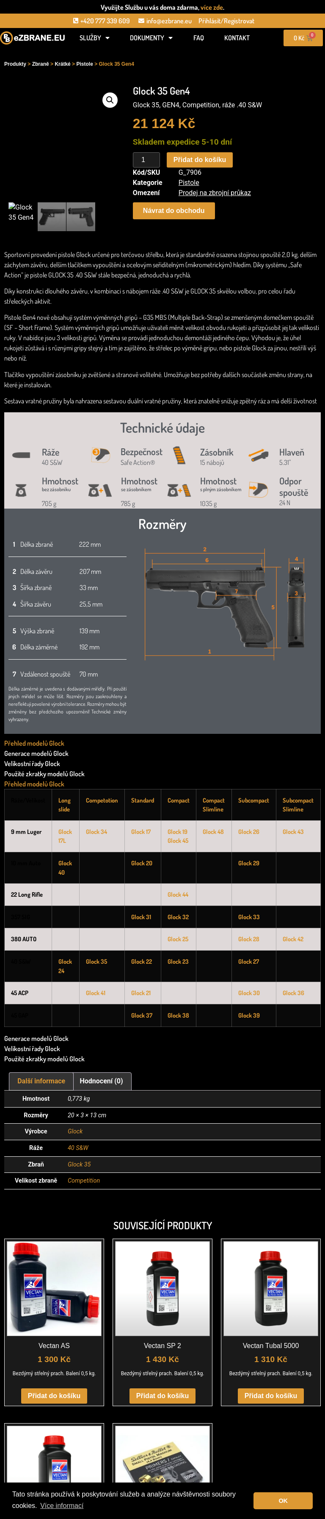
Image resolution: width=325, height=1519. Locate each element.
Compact (179, 800)
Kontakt (237, 38)
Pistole (84, 64)
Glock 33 (249, 916)
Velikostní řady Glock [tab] (32, 763)
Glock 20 (141, 863)
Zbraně (40, 64)
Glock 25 (178, 939)
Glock (75, 1131)
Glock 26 (248, 831)
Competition (84, 1180)
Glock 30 (249, 992)
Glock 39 (249, 1015)
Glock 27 (248, 961)
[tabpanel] (162, 911)
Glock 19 (177, 831)
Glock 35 (96, 961)
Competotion (102, 800)
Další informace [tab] (41, 1081)
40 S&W (78, 1148)
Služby (95, 37)
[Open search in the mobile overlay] (32, 52)
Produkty (15, 64)
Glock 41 (95, 992)
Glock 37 (141, 1015)
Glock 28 (248, 939)
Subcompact (253, 800)
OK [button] (283, 1500)
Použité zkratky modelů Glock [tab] (44, 773)
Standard (142, 800)
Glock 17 (141, 831)
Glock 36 (293, 992)
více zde (212, 7)
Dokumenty (151, 37)
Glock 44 (178, 894)
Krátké (62, 64)
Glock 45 (178, 840)
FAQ (198, 38)
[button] (110, 100)
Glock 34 (96, 831)
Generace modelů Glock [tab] (36, 753)
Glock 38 (178, 1015)
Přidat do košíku (200, 159)
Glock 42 (293, 939)
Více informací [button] (61, 1505)
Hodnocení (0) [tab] (101, 1081)
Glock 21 (141, 992)
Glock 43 (293, 831)
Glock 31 (141, 916)
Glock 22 (141, 961)
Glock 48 (213, 831)
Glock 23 (178, 961)
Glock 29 (248, 863)
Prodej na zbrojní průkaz (215, 193)
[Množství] (146, 160)
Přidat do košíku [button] (54, 1395)
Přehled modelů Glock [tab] (34, 743)
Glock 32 (178, 916)
